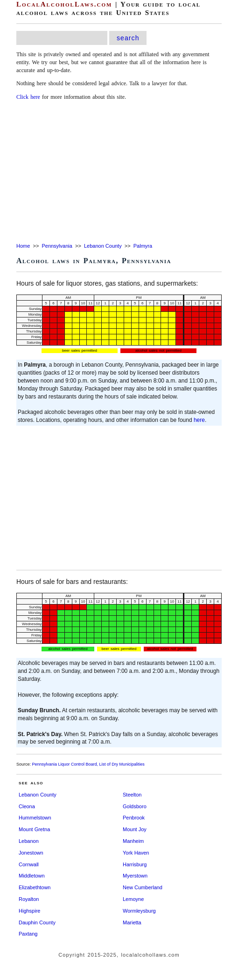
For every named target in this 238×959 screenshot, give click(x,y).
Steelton (132, 794)
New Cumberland (142, 887)
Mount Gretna (34, 829)
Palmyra (142, 246)
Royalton (29, 899)
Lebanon (29, 841)
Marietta (132, 922)
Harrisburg (135, 864)
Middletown (32, 875)
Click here (28, 97)
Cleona (27, 806)
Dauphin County (37, 922)
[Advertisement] (119, 172)
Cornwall (29, 864)
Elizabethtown (35, 887)
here (199, 420)
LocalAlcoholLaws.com (64, 4)
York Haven (136, 853)
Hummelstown (35, 817)
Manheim (133, 841)
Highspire (29, 911)
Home (23, 246)
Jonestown (31, 853)
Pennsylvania (57, 246)
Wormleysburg (139, 911)
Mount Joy (135, 829)
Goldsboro (135, 806)
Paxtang (28, 934)
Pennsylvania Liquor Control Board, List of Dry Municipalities (88, 764)
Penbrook (134, 817)
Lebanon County (103, 246)
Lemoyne (133, 899)
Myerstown (135, 875)
